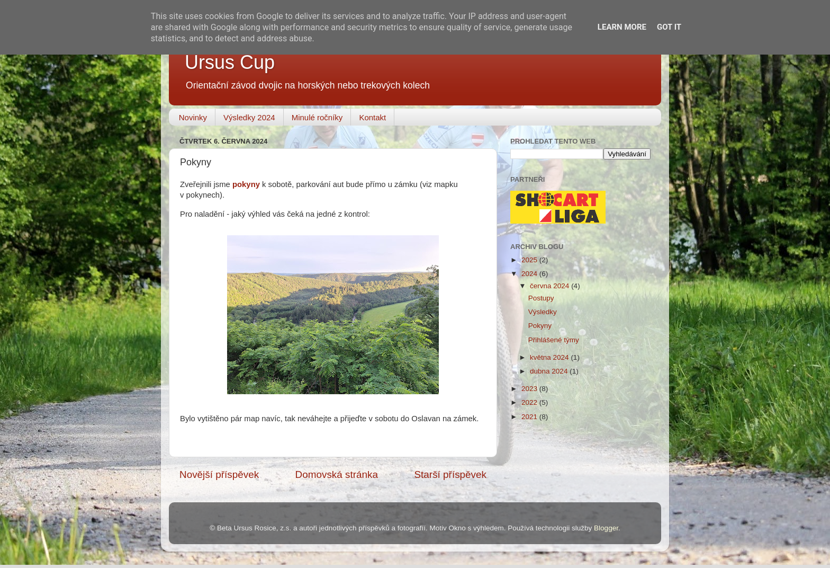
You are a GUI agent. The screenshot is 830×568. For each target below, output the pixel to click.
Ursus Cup (230, 62)
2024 (530, 274)
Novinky (193, 117)
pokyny (246, 184)
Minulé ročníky (317, 117)
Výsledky (542, 312)
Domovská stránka (336, 474)
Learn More (622, 27)
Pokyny (540, 326)
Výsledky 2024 (249, 117)
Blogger (606, 528)
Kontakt (372, 117)
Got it (669, 27)
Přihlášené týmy (553, 340)
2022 (530, 402)
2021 (530, 417)
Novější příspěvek (219, 474)
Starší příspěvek (450, 474)
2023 (530, 389)
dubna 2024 (550, 371)
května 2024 (550, 357)
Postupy (541, 298)
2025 (530, 260)
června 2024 (550, 286)
